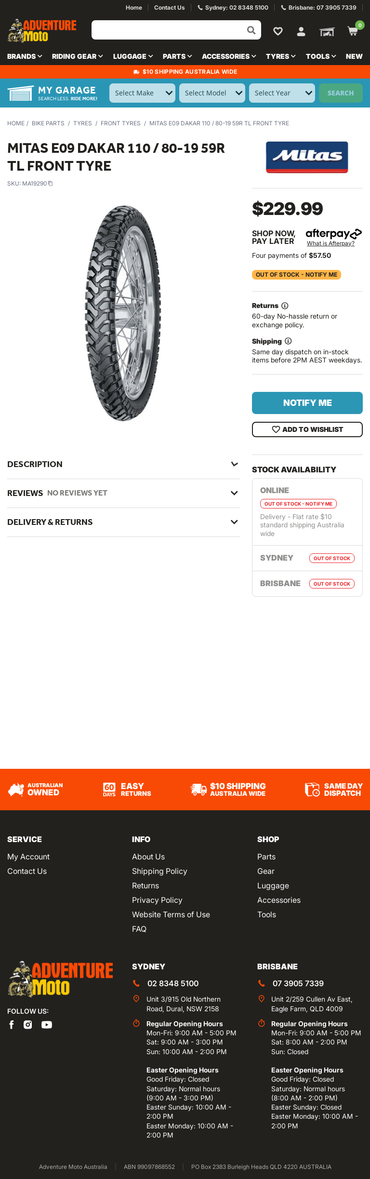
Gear (266, 871)
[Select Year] (282, 93)
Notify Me (307, 403)
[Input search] (176, 30)
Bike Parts (48, 123)
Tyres (82, 123)
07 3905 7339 (298, 983)
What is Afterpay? (331, 243)
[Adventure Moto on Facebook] (11, 1023)
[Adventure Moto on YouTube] (47, 1023)
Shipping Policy (159, 871)
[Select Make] (142, 93)
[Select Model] (212, 93)
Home (16, 123)
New (354, 56)
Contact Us (27, 871)
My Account (28, 856)
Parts (266, 856)
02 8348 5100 (172, 983)
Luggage (273, 885)
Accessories (279, 900)
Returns (145, 885)
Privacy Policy (157, 900)
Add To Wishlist (307, 429)
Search (341, 92)
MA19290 (37, 183)
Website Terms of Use (171, 914)
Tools (266, 914)
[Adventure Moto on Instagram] (28, 1023)
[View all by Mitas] (307, 157)
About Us (148, 856)
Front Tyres (120, 123)
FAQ (139, 929)
